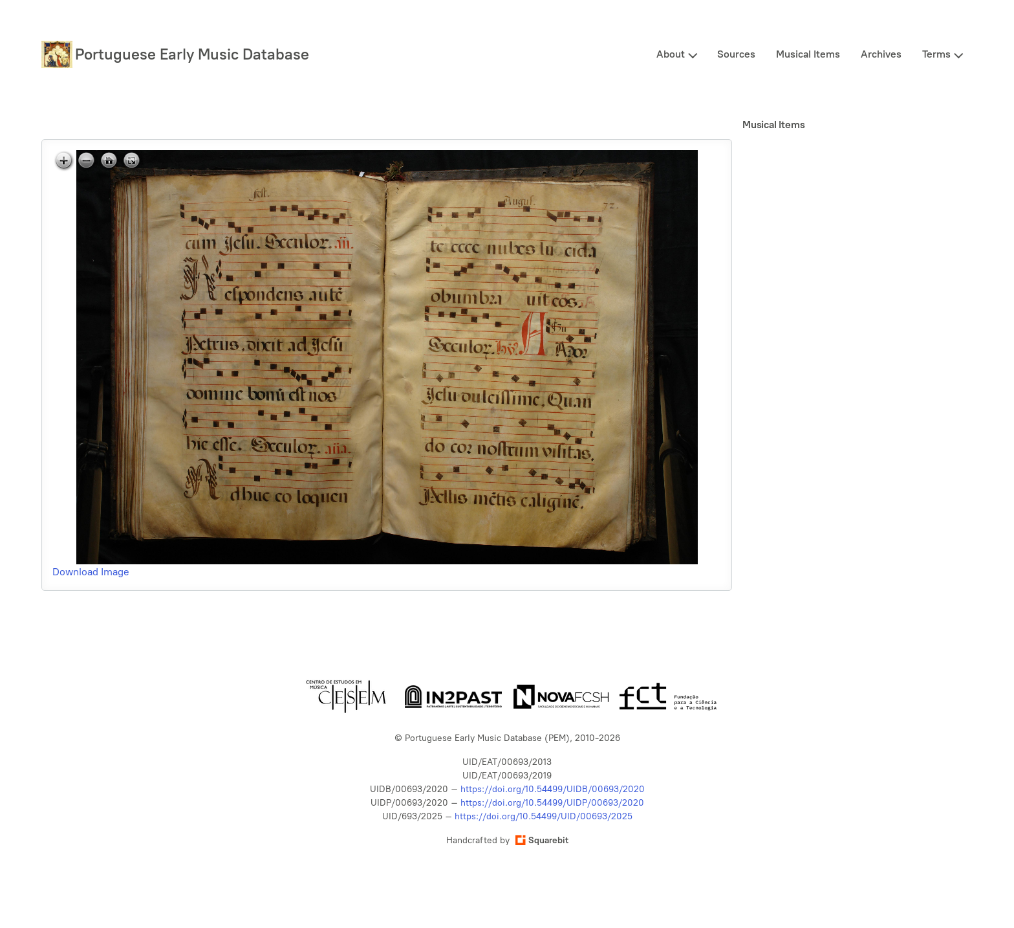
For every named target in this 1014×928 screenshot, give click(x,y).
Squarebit (541, 840)
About (670, 54)
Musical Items (808, 54)
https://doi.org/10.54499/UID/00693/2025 (543, 816)
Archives (881, 54)
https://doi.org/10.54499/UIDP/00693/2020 (552, 802)
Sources (736, 54)
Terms (936, 54)
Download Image (90, 572)
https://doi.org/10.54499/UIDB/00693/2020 (552, 789)
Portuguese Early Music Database (192, 54)
